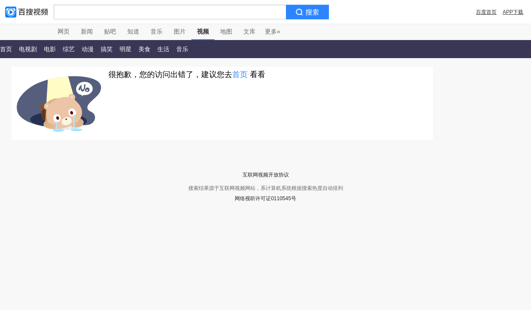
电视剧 (28, 49)
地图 (226, 31)
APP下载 (513, 12)
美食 (144, 49)
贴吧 (110, 31)
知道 (133, 31)
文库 (249, 31)
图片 (180, 31)
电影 (50, 49)
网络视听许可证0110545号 (265, 198)
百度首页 (486, 12)
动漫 (88, 49)
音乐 (156, 31)
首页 (240, 74)
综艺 (69, 49)
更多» (272, 31)
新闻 (87, 31)
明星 (126, 49)
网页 (64, 31)
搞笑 (107, 49)
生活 (163, 49)
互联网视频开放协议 (265, 175)
